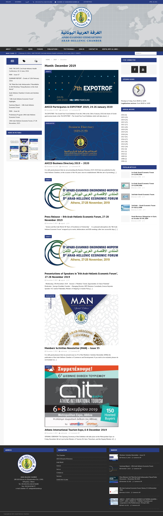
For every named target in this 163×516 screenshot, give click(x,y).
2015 (123, 142)
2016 (123, 139)
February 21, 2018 (125, 457)
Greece (59, 466)
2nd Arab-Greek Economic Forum (142, 194)
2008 (123, 159)
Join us (81, 49)
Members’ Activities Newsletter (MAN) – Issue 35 (72, 348)
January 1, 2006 (137, 177)
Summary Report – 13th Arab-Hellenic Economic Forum (136, 466)
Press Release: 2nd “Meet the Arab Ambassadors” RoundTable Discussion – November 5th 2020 (138, 478)
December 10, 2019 (52, 166)
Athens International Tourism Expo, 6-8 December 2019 (76, 429)
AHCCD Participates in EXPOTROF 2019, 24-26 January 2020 (79, 107)
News (30, 49)
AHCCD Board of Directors (65, 459)
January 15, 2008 (137, 210)
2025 (123, 117)
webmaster (64, 110)
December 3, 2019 (51, 223)
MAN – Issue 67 (14, 75)
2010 (123, 154)
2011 (123, 151)
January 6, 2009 (137, 221)
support (62, 223)
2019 (123, 132)
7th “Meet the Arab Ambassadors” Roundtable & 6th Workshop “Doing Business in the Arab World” (24, 86)
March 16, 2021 (125, 505)
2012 (123, 149)
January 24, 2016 (125, 492)
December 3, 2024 (125, 468)
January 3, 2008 (137, 197)
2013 (123, 147)
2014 (123, 144)
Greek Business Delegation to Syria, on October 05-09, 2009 (144, 217)
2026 (123, 115)
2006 (123, 161)
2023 (123, 122)
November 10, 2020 (126, 481)
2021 (123, 127)
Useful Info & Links (62, 480)
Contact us (93, 49)
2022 (123, 125)
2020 (123, 129)
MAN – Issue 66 (14, 111)
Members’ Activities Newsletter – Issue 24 (132, 455)
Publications (52, 49)
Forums (40, 49)
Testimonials (69, 49)
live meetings (88, 2)
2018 (123, 134)
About (8, 49)
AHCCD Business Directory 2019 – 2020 (67, 163)
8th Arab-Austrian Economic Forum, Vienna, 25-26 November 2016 (138, 489)
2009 (123, 156)
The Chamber (61, 455)
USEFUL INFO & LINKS (110, 49)
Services (59, 476)
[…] (108, 116)
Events (19, 49)
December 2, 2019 (51, 351)
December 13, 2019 (52, 110)
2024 (123, 120)
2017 (123, 137)
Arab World (60, 462)
